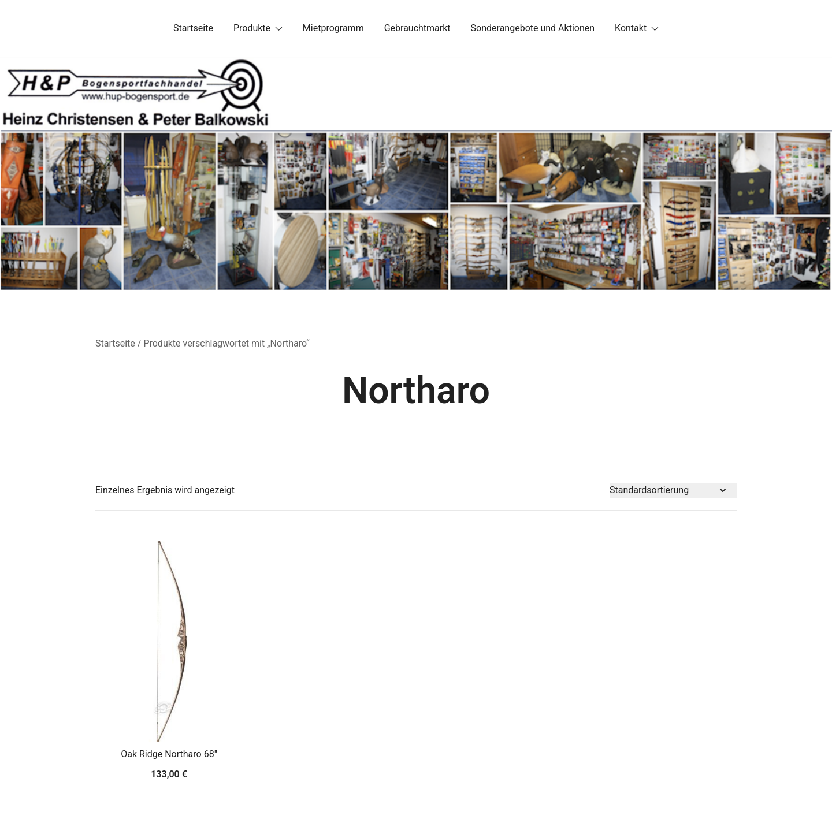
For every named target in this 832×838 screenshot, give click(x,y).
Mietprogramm (333, 28)
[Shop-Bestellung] (673, 490)
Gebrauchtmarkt (417, 28)
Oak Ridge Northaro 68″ (169, 753)
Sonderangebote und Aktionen (533, 28)
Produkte (251, 28)
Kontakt (631, 28)
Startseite (193, 28)
